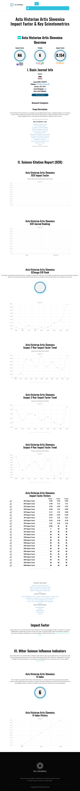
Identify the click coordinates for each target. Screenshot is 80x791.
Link (45, 89)
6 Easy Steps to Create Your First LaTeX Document (40, 598)
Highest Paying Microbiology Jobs (40, 590)
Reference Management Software (40, 134)
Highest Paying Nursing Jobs (40, 585)
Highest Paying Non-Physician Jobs (40, 587)
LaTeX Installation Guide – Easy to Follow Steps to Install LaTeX (40, 596)
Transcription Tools (40, 132)
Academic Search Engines (40, 127)
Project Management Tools (40, 129)
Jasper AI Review (40, 143)
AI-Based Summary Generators (40, 136)
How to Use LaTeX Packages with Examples (40, 601)
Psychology (40, 612)
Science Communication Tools (40, 141)
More (40, 144)
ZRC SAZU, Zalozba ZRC (43, 84)
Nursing (40, 609)
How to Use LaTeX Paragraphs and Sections (40, 600)
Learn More (40, 661)
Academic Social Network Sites (40, 137)
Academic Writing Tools (40, 124)
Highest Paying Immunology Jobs (40, 589)
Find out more (40, 95)
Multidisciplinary (40, 607)
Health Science (40, 611)
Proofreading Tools (40, 126)
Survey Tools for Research (40, 131)
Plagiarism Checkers (40, 139)
